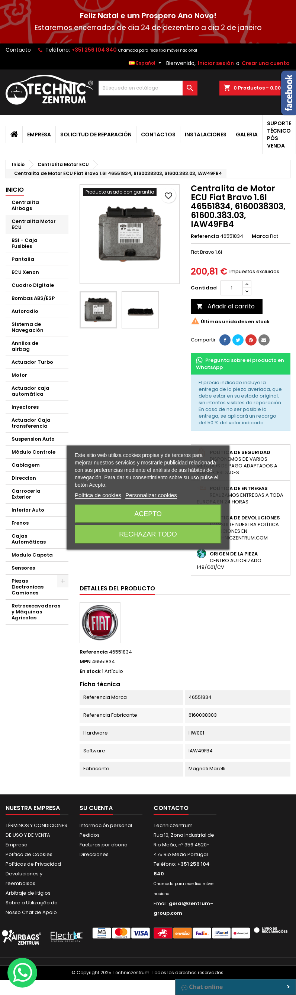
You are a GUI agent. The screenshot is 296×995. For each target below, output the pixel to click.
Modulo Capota (32, 554)
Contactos (158, 134)
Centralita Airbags (25, 205)
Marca (260, 236)
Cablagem (26, 465)
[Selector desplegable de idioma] (146, 63)
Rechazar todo (148, 534)
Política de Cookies (29, 854)
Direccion (24, 478)
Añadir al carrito (225, 306)
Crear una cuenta (266, 63)
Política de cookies (98, 495)
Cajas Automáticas (29, 538)
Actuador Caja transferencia (31, 423)
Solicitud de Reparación (96, 134)
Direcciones (94, 854)
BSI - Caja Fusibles (25, 243)
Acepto (148, 514)
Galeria (247, 134)
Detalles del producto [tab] (117, 588)
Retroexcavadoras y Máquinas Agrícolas (36, 611)
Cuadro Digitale (33, 285)
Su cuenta (96, 808)
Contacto (18, 50)
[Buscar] (148, 88)
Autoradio (25, 311)
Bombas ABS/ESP (33, 298)
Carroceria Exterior (26, 493)
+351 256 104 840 (94, 50)
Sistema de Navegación (28, 327)
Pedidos (90, 835)
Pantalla (23, 259)
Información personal (106, 825)
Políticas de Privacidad (33, 864)
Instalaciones (205, 134)
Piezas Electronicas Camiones (28, 586)
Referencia (205, 236)
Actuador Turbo (32, 362)
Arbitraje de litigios (28, 893)
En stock (90, 671)
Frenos (20, 522)
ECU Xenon (25, 272)
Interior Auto (28, 509)
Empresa (39, 134)
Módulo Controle (33, 452)
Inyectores (25, 407)
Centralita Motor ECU (34, 224)
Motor (19, 375)
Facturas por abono (104, 844)
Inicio (15, 189)
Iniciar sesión (216, 63)
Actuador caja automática (30, 391)
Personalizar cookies (151, 495)
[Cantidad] (232, 288)
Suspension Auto (33, 439)
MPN (85, 661)
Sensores (23, 567)
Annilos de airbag (25, 346)
